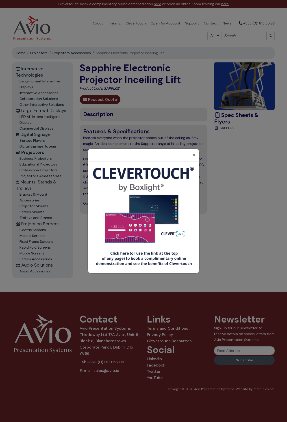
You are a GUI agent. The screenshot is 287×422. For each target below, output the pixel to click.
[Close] (194, 145)
